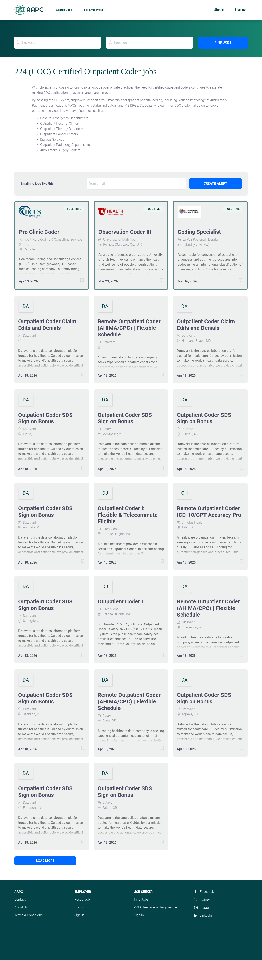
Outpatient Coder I (120, 601)
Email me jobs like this (36, 183)
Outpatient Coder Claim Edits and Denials (47, 324)
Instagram (207, 908)
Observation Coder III (124, 232)
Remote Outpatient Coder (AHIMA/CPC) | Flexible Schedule (129, 328)
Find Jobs (223, 42)
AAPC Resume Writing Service (155, 907)
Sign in (219, 10)
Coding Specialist (199, 232)
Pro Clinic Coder (39, 232)
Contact (20, 899)
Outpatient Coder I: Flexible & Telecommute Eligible (128, 515)
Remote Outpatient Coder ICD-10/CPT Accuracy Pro (209, 511)
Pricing (79, 907)
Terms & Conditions (28, 915)
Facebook (207, 892)
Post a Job (82, 899)
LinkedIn (206, 915)
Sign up (240, 10)
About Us (21, 907)
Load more (42, 861)
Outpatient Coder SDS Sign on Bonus (45, 418)
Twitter (205, 900)
